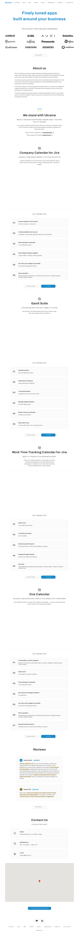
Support (60, 2)
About (24, 2)
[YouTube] (37, 921)
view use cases (30, 286)
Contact (43, 2)
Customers (17, 2)
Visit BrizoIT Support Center (39, 908)
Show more (39, 55)
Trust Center (69, 2)
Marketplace (51, 2)
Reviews (36, 2)
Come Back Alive (48, 132)
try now (48, 286)
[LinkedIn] (42, 921)
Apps (30, 2)
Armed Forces (47, 135)
